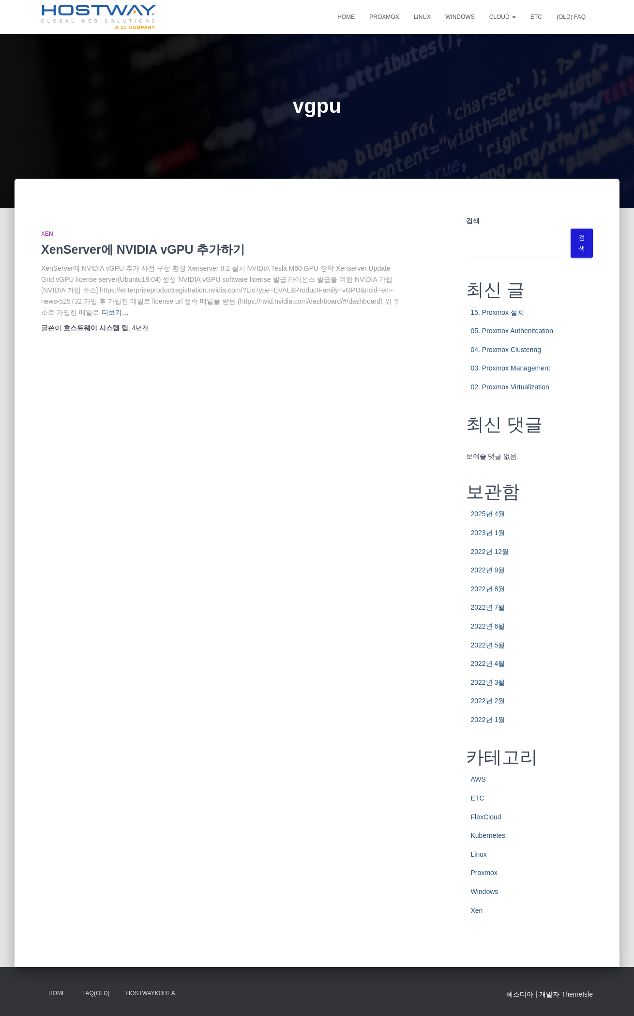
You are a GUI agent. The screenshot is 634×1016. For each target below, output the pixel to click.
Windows (460, 17)
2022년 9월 (488, 570)
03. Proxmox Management (510, 368)
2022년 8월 (488, 589)
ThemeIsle (577, 994)
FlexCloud (486, 817)
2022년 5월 (488, 645)
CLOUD (502, 17)
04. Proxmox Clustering (506, 350)
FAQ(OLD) (96, 993)
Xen (47, 234)
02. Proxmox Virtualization (510, 387)
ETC (536, 17)
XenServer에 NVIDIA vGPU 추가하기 (143, 249)
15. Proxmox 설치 (497, 312)
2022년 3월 (488, 682)
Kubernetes (488, 835)
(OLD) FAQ (571, 17)
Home (346, 17)
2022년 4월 (488, 663)
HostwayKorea (150, 993)
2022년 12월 (490, 551)
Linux (422, 17)
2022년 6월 (488, 626)
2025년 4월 (488, 514)
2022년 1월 (488, 720)
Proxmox (384, 17)
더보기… (115, 312)
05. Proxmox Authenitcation (512, 331)
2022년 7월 (488, 607)
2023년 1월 (488, 533)
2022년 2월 (488, 701)
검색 (473, 221)
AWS (478, 779)
